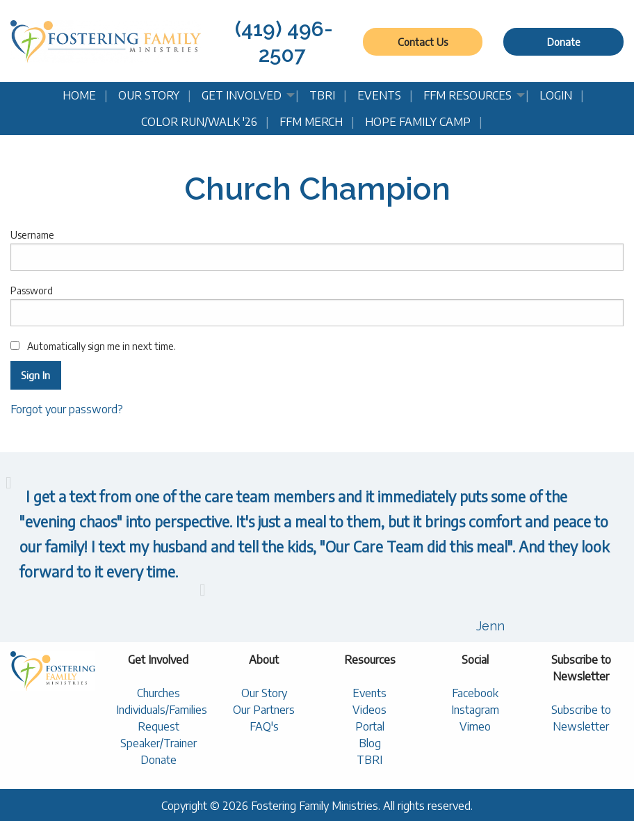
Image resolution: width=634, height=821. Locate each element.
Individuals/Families (161, 710)
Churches (158, 693)
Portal (369, 726)
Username (317, 250)
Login (555, 95)
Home (79, 95)
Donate (563, 41)
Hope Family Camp (418, 122)
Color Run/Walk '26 (199, 122)
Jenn (490, 626)
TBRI (322, 95)
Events (379, 95)
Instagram (475, 710)
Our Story (148, 95)
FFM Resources (467, 95)
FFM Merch (311, 122)
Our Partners (264, 710)
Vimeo (475, 726)
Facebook (475, 693)
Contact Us (423, 41)
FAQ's (264, 726)
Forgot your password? (66, 409)
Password (317, 305)
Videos (369, 710)
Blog (370, 743)
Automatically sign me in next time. (93, 346)
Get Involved (242, 95)
